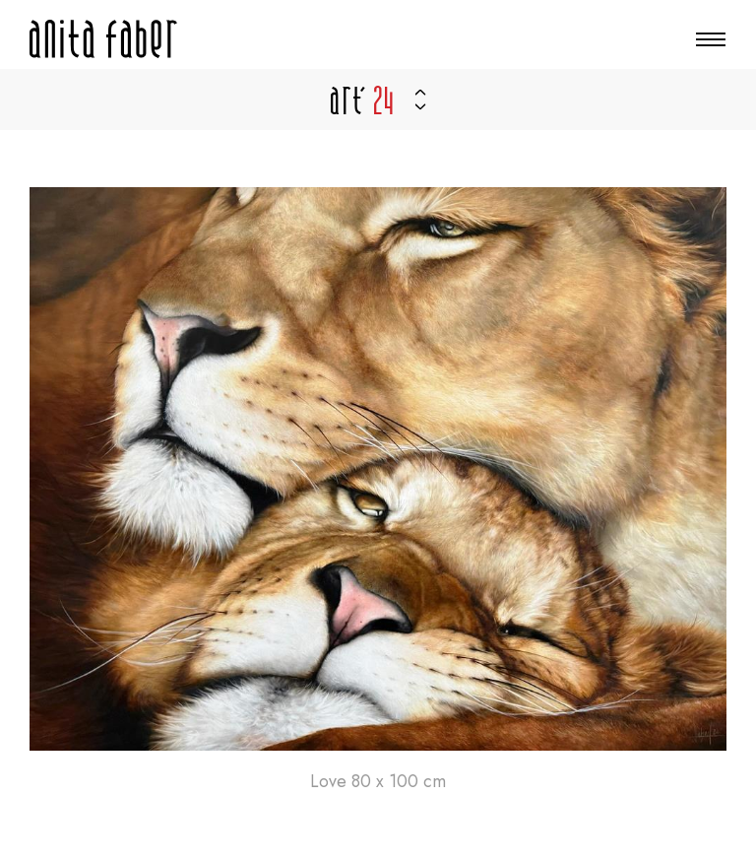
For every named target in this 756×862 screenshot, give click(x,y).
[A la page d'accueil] (103, 39)
